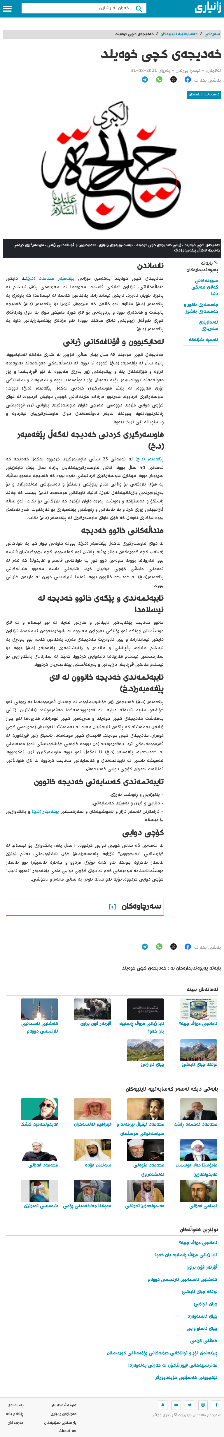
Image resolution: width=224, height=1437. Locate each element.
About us (67, 1432)
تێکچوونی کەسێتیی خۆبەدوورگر (186, 1378)
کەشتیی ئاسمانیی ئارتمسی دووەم (182, 1280)
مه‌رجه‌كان (16, 1423)
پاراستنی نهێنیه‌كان (60, 1423)
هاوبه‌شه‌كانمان (63, 1405)
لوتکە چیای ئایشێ (199, 1292)
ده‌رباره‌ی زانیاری (63, 1414)
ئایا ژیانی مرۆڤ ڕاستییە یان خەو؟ (186, 1255)
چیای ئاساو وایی (202, 1329)
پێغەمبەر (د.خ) (149, 459)
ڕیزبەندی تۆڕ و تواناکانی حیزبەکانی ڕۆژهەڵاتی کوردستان (162, 1353)
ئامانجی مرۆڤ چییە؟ (198, 1243)
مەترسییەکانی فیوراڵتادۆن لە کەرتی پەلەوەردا (172, 1365)
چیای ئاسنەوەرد (202, 1316)
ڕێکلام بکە (15, 1414)
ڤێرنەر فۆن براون (201, 1267)
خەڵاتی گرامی (203, 1341)
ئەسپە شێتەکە (203, 340)
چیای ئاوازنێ (205, 1304)
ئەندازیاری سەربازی (208, 325)
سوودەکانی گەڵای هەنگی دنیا (204, 288)
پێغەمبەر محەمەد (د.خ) (50, 278)
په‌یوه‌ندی (16, 1405)
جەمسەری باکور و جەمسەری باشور (201, 308)
